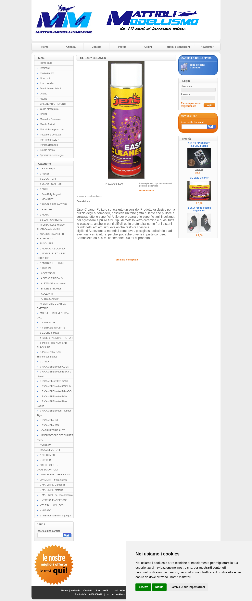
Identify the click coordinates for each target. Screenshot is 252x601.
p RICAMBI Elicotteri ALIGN (54, 366)
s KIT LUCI (45, 460)
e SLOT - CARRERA (51, 219)
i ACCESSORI (47, 273)
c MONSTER (47, 199)
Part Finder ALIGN (49, 139)
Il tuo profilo (102, 590)
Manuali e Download (50, 119)
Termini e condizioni (177, 46)
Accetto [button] (143, 587)
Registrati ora (188, 106)
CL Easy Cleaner (199, 177)
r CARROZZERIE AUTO (52, 430)
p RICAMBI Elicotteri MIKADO (55, 391)
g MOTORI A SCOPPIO (52, 248)
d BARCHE (46, 209)
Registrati (45, 68)
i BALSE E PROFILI (50, 288)
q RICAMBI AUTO (49, 425)
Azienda (71, 46)
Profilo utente (47, 73)
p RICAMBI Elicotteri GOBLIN (55, 386)
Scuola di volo (47, 150)
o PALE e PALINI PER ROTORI (56, 338)
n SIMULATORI (48, 322)
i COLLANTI (46, 293)
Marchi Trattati (47, 124)
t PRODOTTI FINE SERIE (53, 479)
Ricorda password (191, 103)
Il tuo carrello (47, 83)
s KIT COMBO (47, 455)
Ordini (148, 46)
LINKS (43, 114)
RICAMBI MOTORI (50, 450)
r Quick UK (45, 444)
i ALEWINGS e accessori (53, 283)
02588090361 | (97, 594)
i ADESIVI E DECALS (51, 278)
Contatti (96, 46)
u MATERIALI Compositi (52, 484)
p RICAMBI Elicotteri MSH (53, 396)
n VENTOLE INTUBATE (52, 327)
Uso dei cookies (115, 594)
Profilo (122, 46)
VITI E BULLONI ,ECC (52, 505)
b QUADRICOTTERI (50, 184)
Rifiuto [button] (159, 587)
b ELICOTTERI (48, 178)
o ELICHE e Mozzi (49, 332)
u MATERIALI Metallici (51, 490)
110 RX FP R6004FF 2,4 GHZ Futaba (199, 144)
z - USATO (45, 510)
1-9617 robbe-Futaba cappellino (199, 209)
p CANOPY (46, 361)
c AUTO (44, 189)
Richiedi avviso (146, 190)
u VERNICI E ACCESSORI (54, 500)
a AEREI (44, 173)
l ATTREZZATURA (49, 299)
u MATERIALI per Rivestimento (56, 495)
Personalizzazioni (49, 145)
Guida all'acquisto (49, 109)
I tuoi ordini (46, 78)
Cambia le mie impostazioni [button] (187, 587)
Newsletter (207, 46)
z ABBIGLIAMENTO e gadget (55, 515)
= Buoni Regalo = (49, 168)
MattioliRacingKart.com (52, 129)
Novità (43, 98)
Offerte (43, 93)
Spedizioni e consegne (52, 155)
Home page (46, 63)
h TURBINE (46, 268)
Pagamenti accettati (50, 134)
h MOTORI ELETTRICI (52, 263)
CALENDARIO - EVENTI (53, 104)
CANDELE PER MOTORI (53, 204)
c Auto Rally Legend (50, 194)
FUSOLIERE (46, 243)
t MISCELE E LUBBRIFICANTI (56, 474)
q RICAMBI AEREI (49, 420)
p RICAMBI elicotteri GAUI (54, 381)
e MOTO (44, 214)
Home (44, 46)
